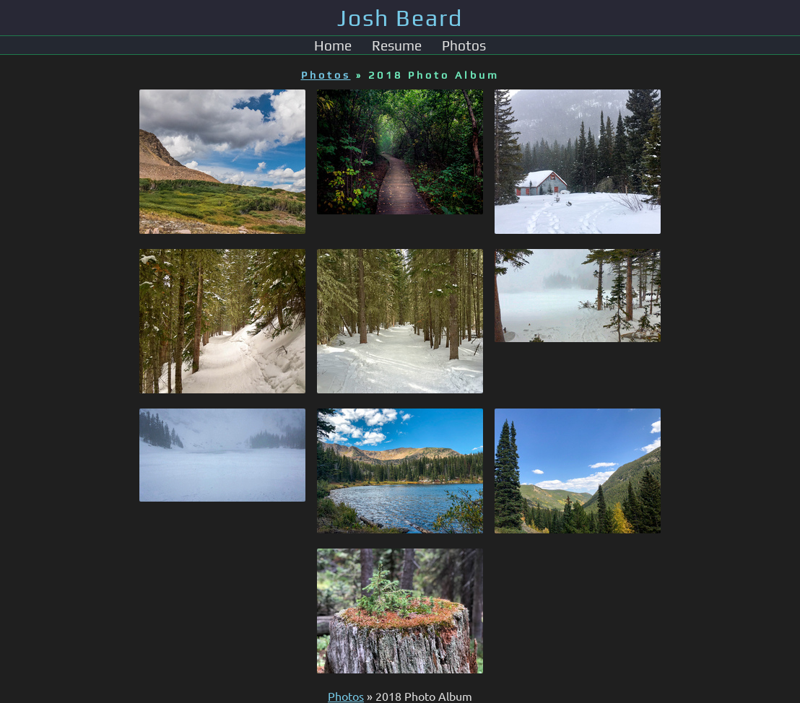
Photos (464, 45)
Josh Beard (400, 17)
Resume (397, 45)
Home (333, 45)
